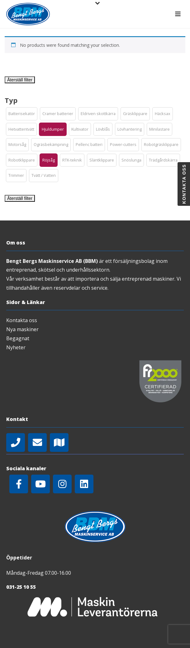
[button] (21, 114)
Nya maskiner (22, 329)
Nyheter (16, 347)
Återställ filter (19, 79)
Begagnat (17, 338)
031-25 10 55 (21, 586)
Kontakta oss (21, 320)
